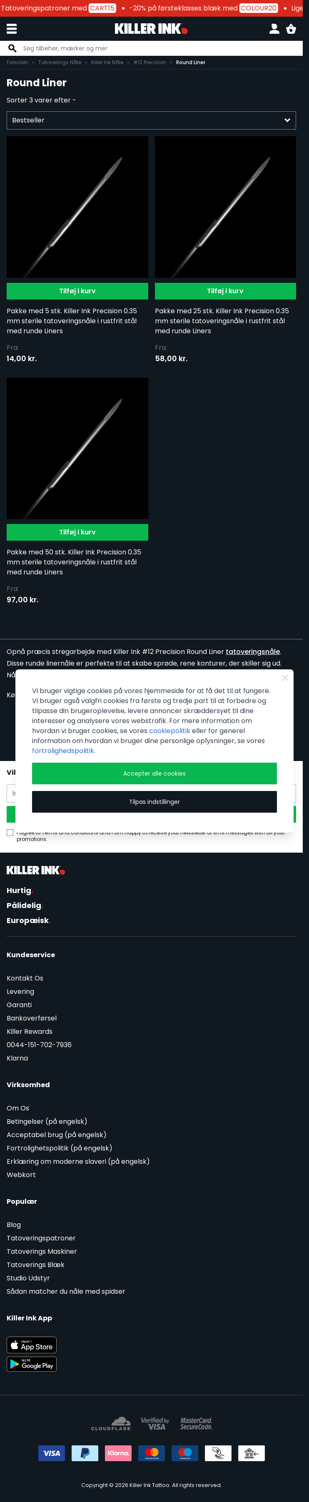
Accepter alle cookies (154, 773)
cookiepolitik (169, 731)
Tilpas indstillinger (154, 802)
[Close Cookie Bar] (285, 678)
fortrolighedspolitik (63, 751)
